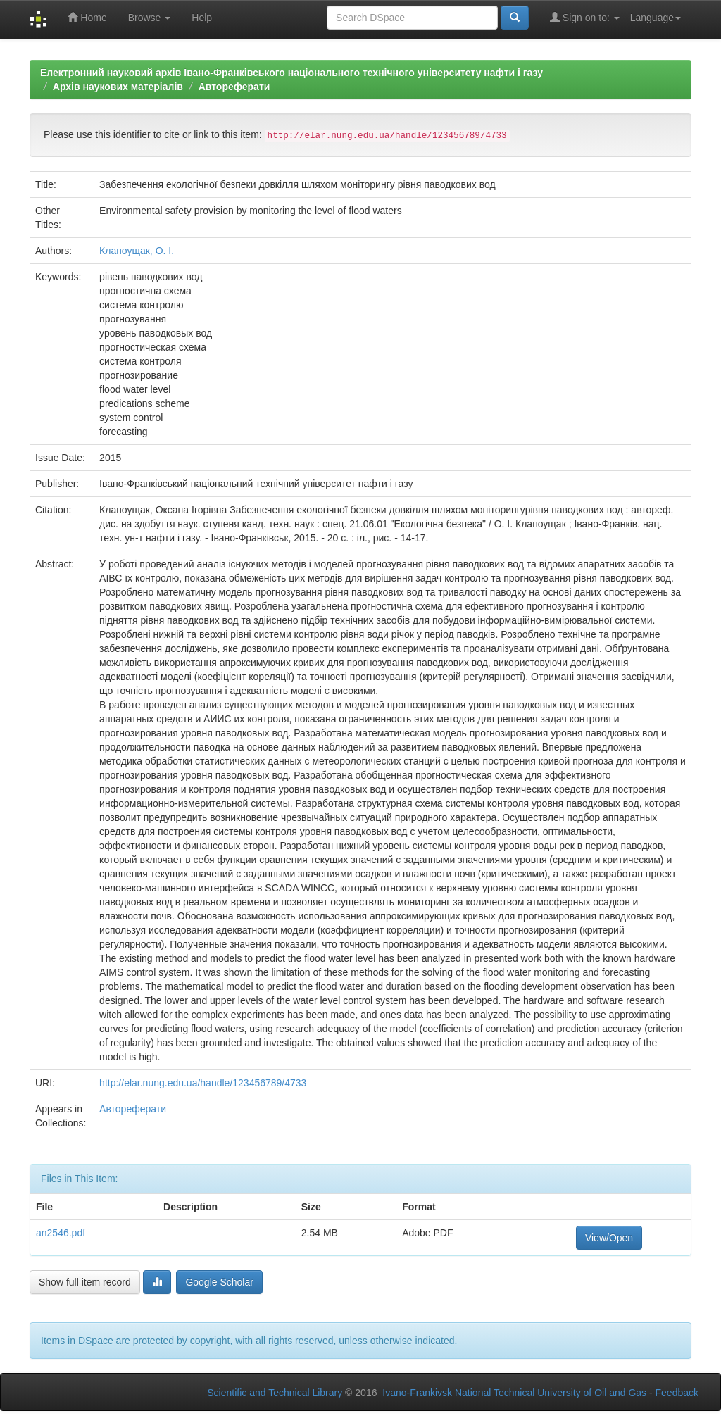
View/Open (609, 1237)
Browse (149, 17)
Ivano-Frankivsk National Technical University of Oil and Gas (514, 1392)
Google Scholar (219, 1282)
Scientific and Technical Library (274, 1392)
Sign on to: (585, 17)
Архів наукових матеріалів (118, 86)
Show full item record (85, 1282)
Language (655, 17)
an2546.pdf (60, 1232)
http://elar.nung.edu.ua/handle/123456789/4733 (202, 1082)
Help (202, 17)
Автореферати (234, 86)
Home (87, 17)
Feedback (677, 1392)
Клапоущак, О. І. (136, 250)
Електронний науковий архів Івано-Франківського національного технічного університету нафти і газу (291, 72)
